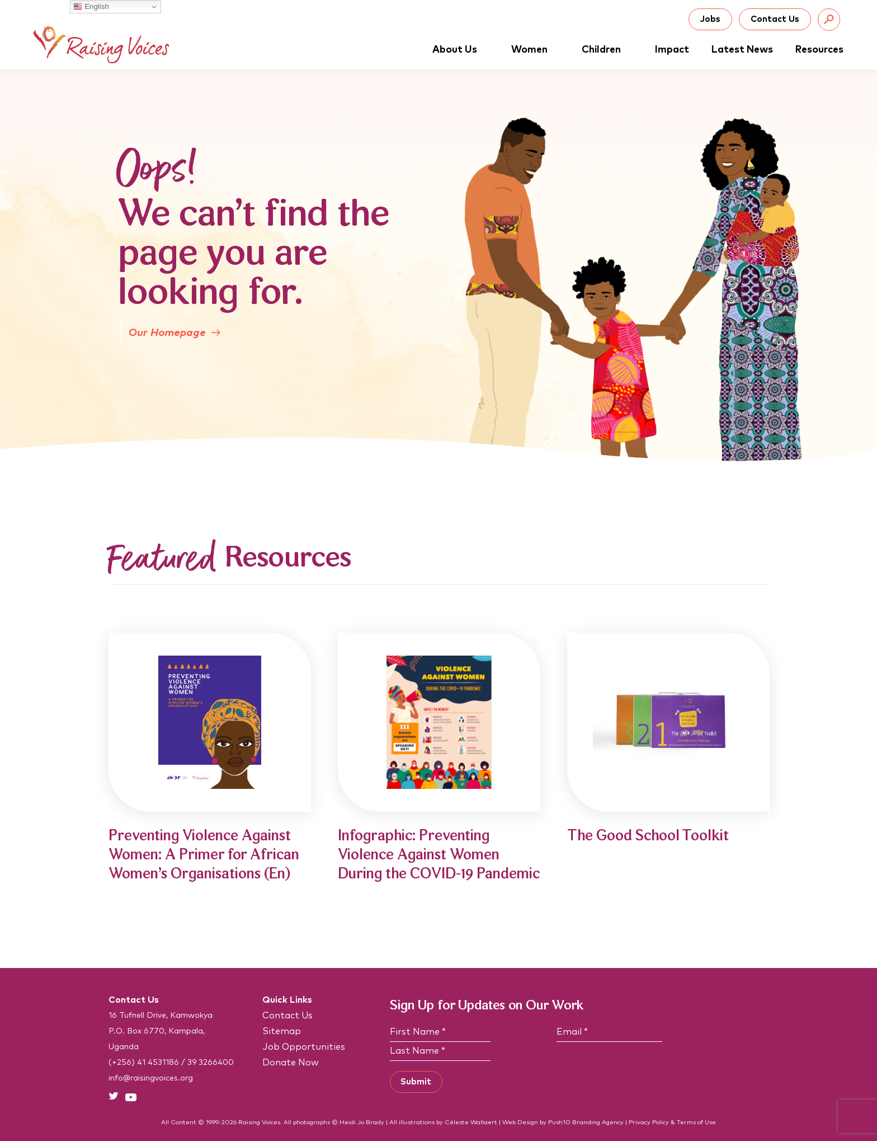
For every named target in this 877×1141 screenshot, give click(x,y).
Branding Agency (598, 1122)
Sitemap (281, 1031)
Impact (672, 50)
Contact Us (775, 19)
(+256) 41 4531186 (144, 1063)
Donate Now (290, 1062)
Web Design (520, 1122)
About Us (460, 50)
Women (535, 50)
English (91, 6)
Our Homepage (174, 333)
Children (607, 50)
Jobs (710, 19)
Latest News (742, 50)
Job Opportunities (303, 1046)
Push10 (559, 1122)
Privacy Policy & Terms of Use (672, 1122)
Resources (819, 50)
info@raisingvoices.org (151, 1078)
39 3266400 (210, 1063)
